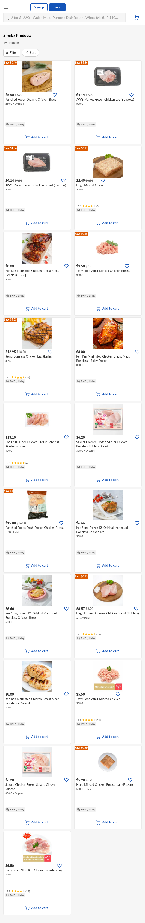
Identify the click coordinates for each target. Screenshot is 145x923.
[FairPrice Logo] (19, 7)
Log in (57, 7)
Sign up (39, 7)
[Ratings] (88, 206)
